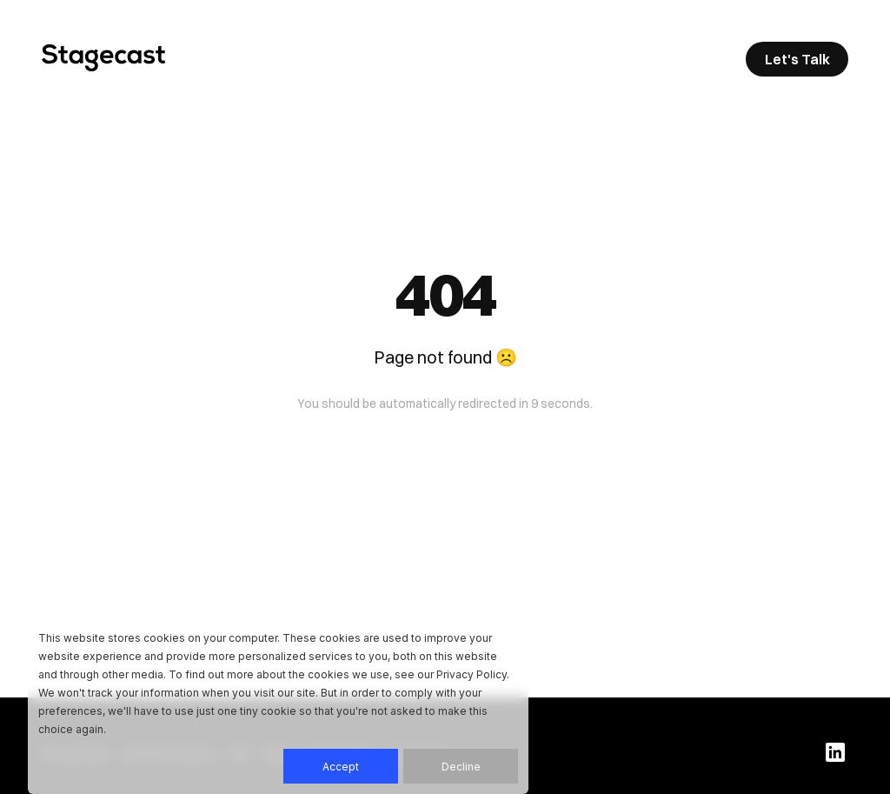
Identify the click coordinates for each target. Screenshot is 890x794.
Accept (340, 766)
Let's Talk (797, 59)
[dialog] (278, 706)
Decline (461, 766)
